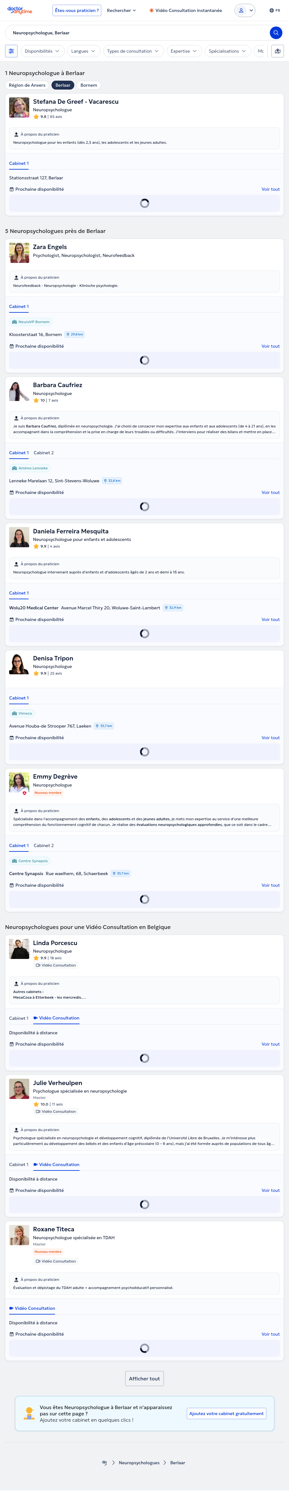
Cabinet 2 (44, 453)
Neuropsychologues (139, 1464)
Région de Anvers (27, 85)
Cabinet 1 (19, 163)
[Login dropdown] (245, 10)
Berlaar (62, 85)
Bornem (89, 85)
